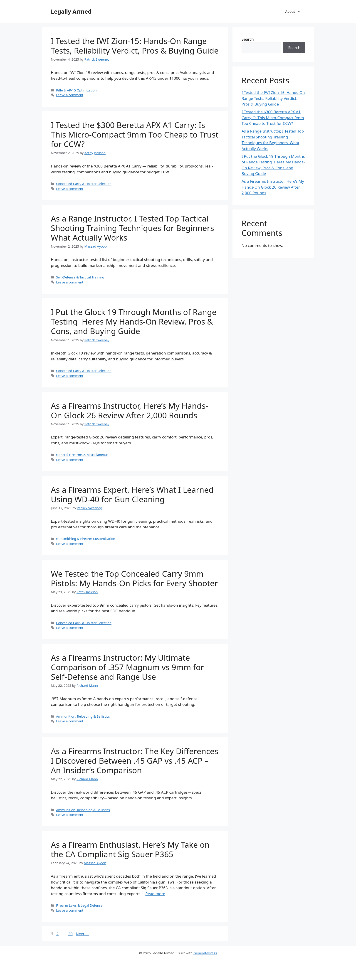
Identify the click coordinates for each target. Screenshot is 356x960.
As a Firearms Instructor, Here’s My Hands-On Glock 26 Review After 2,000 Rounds (129, 410)
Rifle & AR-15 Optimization (76, 90)
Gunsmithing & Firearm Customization (85, 539)
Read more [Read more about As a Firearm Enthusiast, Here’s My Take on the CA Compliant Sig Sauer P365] (155, 893)
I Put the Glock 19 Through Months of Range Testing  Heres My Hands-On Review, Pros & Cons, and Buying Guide (133, 321)
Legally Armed (71, 11)
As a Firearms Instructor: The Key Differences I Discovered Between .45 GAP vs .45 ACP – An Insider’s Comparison (134, 760)
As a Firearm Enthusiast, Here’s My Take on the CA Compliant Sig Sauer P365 (130, 849)
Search (248, 39)
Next (82, 933)
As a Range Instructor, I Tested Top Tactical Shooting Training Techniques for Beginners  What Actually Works (133, 228)
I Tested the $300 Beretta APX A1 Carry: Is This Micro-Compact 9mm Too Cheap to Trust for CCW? (134, 134)
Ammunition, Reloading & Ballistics (83, 716)
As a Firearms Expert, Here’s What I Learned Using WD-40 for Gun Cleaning (132, 494)
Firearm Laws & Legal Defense (79, 905)
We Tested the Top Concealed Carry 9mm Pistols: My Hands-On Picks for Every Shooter (134, 578)
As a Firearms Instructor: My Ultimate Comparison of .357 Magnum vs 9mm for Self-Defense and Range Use (127, 667)
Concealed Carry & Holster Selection (83, 184)
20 (71, 933)
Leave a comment (69, 95)
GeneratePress (205, 953)
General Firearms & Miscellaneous (82, 455)
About (295, 11)
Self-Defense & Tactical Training (80, 277)
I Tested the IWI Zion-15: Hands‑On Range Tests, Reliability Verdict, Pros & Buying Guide (135, 46)
